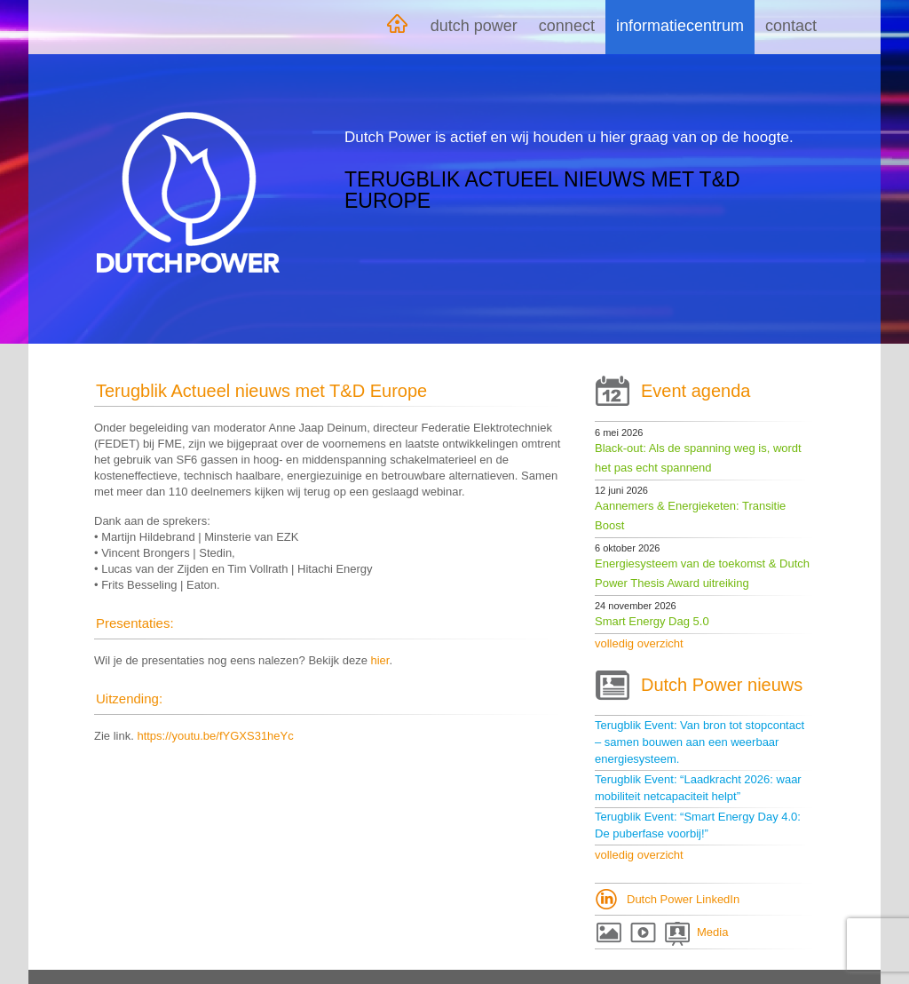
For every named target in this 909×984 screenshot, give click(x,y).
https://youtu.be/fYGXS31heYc (215, 735)
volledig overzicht (639, 643)
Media (712, 932)
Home (397, 27)
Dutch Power (474, 26)
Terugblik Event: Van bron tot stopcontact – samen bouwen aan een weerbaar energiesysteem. (699, 742)
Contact (791, 26)
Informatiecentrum (680, 26)
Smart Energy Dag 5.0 (652, 621)
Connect (567, 26)
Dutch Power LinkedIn (683, 899)
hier (379, 660)
